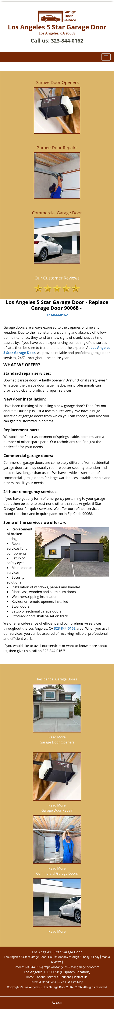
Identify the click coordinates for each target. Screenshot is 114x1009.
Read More (56, 737)
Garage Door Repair (56, 810)
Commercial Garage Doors (57, 873)
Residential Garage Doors (57, 679)
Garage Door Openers (57, 742)
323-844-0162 (67, 40)
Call (57, 1003)
